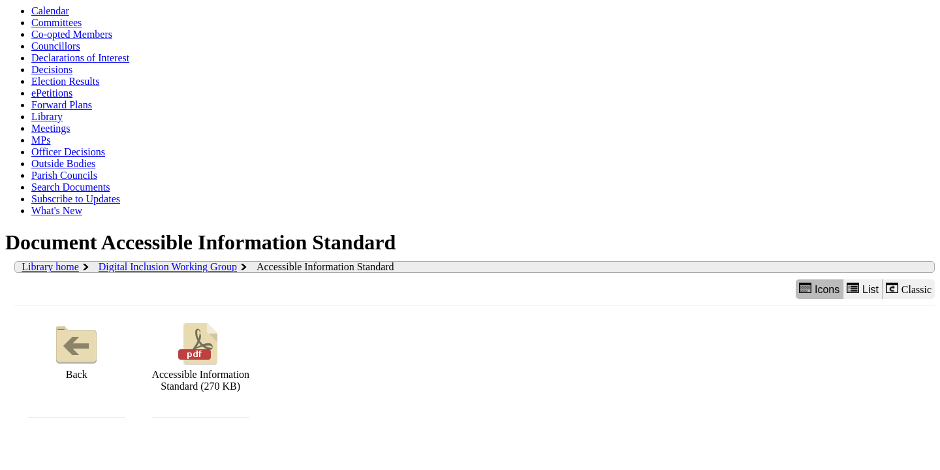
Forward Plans (61, 104)
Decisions (51, 69)
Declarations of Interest (80, 57)
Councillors (55, 46)
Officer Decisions (68, 151)
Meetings (50, 128)
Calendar (50, 10)
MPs (40, 140)
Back (76, 349)
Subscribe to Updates (75, 198)
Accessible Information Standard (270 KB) (200, 355)
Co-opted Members (71, 34)
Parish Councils (64, 175)
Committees (56, 22)
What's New (56, 210)
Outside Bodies (63, 163)
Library (47, 116)
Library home (50, 266)
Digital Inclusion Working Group (168, 266)
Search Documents (70, 187)
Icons (819, 289)
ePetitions (51, 93)
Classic (909, 289)
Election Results (65, 81)
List (863, 289)
